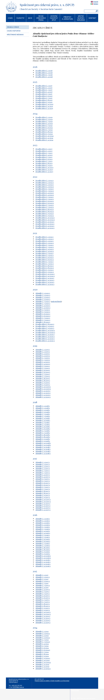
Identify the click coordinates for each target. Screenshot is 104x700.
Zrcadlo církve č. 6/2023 (44, 159)
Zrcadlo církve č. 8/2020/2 (44, 324)
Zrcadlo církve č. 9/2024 (44, 134)
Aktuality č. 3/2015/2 (42, 585)
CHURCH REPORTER (13, 31)
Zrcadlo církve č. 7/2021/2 (44, 264)
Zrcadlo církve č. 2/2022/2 (44, 187)
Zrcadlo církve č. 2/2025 (43, 88)
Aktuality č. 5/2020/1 (42, 310)
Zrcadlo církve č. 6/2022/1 (44, 201)
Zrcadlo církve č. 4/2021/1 (44, 249)
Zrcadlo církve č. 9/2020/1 (44, 326)
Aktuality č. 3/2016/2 (42, 529)
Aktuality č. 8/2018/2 (42, 437)
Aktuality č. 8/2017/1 (42, 491)
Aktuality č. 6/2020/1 (42, 314)
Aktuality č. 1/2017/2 (42, 464)
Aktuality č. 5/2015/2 (42, 594)
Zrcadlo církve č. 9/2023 (44, 165)
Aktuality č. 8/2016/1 (42, 547)
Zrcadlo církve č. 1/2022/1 (44, 180)
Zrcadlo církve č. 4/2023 (44, 155)
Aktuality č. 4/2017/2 (42, 477)
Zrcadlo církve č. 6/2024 (44, 128)
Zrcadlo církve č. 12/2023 (44, 171)
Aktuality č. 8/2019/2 (42, 380)
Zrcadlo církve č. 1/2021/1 (44, 237)
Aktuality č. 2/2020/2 (42, 299)
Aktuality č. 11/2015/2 (42, 618)
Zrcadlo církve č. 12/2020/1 (45, 339)
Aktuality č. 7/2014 (42, 652)
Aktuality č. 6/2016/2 (42, 541)
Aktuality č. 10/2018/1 (43, 443)
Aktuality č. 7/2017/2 (42, 489)
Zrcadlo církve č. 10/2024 (44, 136)
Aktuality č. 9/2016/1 (42, 552)
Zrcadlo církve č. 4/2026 (44, 77)
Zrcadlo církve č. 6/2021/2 (44, 259)
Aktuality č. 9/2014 (42, 656)
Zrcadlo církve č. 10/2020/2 (45, 332)
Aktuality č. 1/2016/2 (42, 521)
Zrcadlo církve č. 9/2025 (43, 102)
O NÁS (10, 18)
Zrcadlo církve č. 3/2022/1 (44, 189)
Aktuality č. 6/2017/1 (42, 483)
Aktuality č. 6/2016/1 (42, 539)
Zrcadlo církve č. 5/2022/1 (44, 197)
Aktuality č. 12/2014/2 (43, 668)
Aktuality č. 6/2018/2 (42, 429)
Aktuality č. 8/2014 (42, 654)
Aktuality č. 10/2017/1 (43, 499)
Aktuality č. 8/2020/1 (42, 322)
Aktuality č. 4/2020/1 (42, 306)
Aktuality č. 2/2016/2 (42, 525)
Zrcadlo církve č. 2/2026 (44, 73)
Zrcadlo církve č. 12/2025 (44, 108)
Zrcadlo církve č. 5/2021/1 (44, 253)
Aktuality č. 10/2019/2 (43, 389)
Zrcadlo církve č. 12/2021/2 (44, 284)
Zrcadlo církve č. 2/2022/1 (44, 185)
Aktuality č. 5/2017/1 (42, 479)
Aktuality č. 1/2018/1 (42, 406)
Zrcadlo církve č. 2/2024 (44, 119)
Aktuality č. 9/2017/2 (42, 497)
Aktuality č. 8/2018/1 (42, 435)
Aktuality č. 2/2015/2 (42, 581)
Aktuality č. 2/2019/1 (42, 354)
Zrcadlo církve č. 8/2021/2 (44, 268)
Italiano (95, 4)
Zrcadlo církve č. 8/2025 (43, 100)
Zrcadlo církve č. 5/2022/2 (44, 199)
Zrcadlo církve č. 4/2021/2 (44, 251)
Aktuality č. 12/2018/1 (42, 451)
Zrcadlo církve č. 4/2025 (43, 92)
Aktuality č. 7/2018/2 (42, 433)
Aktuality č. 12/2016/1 (42, 564)
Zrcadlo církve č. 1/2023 (43, 149)
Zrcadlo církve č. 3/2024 (44, 121)
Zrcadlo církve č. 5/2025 (43, 94)
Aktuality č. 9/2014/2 (42, 658)
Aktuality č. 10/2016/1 (43, 556)
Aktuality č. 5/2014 (41, 646)
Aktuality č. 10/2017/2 (43, 501)
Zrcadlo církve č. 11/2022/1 (44, 222)
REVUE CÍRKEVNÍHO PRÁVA (41, 18)
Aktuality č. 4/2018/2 (42, 420)
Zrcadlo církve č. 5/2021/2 (44, 255)
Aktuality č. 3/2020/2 (42, 303)
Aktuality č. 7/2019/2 (42, 376)
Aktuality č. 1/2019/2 (42, 352)
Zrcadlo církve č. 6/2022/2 (44, 203)
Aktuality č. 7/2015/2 (42, 602)
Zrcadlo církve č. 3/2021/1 (44, 245)
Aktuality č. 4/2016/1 (42, 531)
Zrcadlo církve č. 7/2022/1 (44, 205)
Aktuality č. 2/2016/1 (42, 523)
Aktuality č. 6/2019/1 (42, 370)
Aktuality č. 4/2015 (41, 587)
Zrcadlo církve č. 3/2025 (43, 90)
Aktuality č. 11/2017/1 (42, 503)
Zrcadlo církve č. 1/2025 (43, 86)
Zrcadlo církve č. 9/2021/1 (44, 270)
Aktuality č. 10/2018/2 (43, 445)
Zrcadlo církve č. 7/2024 (44, 130)
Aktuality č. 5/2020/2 (42, 312)
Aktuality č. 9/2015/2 (42, 610)
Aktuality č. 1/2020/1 (42, 293)
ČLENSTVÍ (20, 18)
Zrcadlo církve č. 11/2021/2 (44, 280)
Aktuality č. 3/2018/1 (42, 414)
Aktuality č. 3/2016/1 (42, 527)
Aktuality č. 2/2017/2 (42, 468)
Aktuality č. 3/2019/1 (42, 358)
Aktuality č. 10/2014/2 (43, 662)
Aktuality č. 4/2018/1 (42, 418)
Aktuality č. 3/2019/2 (42, 360)
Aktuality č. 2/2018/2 (42, 412)
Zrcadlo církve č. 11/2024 (44, 138)
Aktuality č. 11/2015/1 (42, 616)
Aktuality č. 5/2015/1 (42, 591)
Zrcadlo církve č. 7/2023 (43, 161)
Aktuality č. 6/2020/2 (42, 316)
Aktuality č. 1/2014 (41, 631)
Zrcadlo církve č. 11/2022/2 (44, 224)
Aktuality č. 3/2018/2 (42, 416)
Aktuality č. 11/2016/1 (42, 560)
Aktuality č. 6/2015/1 (42, 596)
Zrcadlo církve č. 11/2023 (44, 169)
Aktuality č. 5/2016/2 (42, 537)
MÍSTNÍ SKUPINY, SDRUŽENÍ (81, 18)
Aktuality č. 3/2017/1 (42, 470)
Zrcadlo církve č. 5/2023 (43, 157)
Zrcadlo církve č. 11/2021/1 (44, 278)
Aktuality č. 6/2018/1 (42, 426)
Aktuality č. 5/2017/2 (42, 481)
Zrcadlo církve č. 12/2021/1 (44, 282)
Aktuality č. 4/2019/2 (42, 364)
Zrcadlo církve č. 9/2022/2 (44, 215)
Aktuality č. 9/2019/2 (42, 385)
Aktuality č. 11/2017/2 (42, 506)
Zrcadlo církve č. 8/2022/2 (44, 211)
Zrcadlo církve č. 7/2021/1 (44, 262)
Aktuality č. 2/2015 (41, 579)
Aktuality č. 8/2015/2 (42, 606)
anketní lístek (56, 301)
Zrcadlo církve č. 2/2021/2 (44, 243)
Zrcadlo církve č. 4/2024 (44, 123)
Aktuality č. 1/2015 (41, 575)
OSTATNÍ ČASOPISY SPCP (54, 18)
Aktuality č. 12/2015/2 (42, 622)
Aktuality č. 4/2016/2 (42, 533)
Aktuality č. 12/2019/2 (43, 397)
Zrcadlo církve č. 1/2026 (43, 70)
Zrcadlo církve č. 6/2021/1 (44, 257)
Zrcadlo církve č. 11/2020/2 (45, 336)
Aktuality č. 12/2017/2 (42, 510)
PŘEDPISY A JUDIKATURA (67, 18)
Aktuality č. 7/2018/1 (42, 431)
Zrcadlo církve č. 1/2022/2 (44, 182)
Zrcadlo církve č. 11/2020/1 (44, 334)
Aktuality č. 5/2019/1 (42, 366)
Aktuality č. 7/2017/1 (42, 487)
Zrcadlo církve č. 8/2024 (44, 132)
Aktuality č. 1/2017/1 (42, 462)
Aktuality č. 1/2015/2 (42, 577)
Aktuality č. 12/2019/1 (42, 395)
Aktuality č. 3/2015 (41, 583)
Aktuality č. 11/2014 (42, 664)
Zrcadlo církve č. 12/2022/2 (44, 228)
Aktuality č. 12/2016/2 (43, 566)
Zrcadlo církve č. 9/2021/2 (44, 272)
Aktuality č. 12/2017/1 (42, 508)
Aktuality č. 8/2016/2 (42, 550)
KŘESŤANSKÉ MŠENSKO (15, 35)
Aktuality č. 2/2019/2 (42, 356)
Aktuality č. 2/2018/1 (42, 410)
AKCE (30, 18)
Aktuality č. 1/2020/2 (42, 295)
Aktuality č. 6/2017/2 (42, 485)
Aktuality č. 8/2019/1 (42, 378)
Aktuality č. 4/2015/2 (42, 589)
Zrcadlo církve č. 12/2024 (44, 140)
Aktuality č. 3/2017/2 (42, 473)
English (95, 2)
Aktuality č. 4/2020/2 (42, 308)
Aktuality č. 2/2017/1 (42, 466)
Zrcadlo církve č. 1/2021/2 (44, 239)
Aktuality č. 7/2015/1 (42, 600)
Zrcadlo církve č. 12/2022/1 (44, 226)
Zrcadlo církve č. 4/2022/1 (44, 193)
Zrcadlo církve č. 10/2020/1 (45, 330)
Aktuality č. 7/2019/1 (42, 374)
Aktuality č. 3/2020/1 (42, 301)
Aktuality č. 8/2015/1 (42, 604)
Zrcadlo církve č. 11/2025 (44, 106)
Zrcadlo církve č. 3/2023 (43, 153)
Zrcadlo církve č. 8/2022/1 (44, 209)
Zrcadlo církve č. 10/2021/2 (45, 276)
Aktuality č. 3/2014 (42, 640)
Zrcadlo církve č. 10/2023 (44, 167)
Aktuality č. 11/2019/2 (42, 393)
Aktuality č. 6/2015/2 (42, 598)
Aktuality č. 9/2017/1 (42, 495)
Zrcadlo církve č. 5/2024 (43, 125)
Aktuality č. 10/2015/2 (43, 614)
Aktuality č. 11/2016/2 (42, 562)
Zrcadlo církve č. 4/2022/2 (44, 195)
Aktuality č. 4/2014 (42, 644)
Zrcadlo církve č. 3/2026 (44, 75)
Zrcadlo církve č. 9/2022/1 (44, 213)
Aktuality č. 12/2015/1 (42, 620)
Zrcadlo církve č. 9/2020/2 (44, 328)
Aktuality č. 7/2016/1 (42, 543)
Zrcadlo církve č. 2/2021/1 (44, 241)
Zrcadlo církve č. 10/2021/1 (44, 274)
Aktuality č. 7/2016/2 (42, 545)
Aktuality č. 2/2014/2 (42, 638)
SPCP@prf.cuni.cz (18, 687)
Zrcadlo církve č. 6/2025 (43, 96)
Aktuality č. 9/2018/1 (42, 439)
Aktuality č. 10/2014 (42, 660)
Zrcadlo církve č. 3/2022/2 (44, 191)
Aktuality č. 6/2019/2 (42, 372)
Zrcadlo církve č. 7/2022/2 (44, 207)
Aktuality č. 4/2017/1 (42, 475)
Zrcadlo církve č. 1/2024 (43, 117)
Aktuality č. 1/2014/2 (42, 633)
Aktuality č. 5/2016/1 (42, 535)
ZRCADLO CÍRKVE (13, 27)
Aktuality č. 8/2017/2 (42, 493)
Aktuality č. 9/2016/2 (42, 554)
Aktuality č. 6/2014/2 (42, 650)
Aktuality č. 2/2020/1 (42, 297)
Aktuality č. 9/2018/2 (42, 441)
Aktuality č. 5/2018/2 (42, 424)
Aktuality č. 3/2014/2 (42, 642)
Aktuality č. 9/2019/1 (42, 383)
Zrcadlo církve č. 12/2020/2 (45, 341)
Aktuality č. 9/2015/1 (42, 608)
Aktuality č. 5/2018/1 (42, 422)
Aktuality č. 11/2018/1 (42, 447)
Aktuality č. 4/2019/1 (42, 362)
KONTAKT (92, 18)
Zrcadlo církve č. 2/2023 (43, 151)
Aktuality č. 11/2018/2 (42, 449)
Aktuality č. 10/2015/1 (43, 612)
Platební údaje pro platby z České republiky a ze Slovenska (52, 681)
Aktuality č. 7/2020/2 (42, 320)
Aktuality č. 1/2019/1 (42, 349)
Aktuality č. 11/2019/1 (42, 391)
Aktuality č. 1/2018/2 (42, 408)
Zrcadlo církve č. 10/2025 (44, 104)
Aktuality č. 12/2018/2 (43, 453)
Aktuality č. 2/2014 (42, 635)
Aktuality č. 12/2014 (42, 666)
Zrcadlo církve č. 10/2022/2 (45, 220)
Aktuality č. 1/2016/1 (42, 519)
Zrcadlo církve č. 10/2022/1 (45, 218)
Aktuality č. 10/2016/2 (43, 558)
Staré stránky (75, 690)
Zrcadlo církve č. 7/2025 (43, 98)
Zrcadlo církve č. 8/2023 (44, 163)
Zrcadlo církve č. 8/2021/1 (44, 266)
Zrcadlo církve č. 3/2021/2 (44, 247)
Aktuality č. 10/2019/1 (43, 387)
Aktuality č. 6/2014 (42, 648)
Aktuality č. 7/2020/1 (42, 318)
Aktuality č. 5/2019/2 (42, 368)
